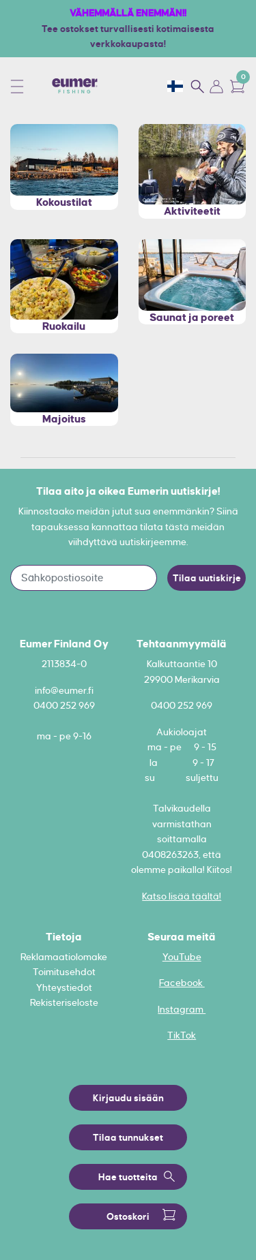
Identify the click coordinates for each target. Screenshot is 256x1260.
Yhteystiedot (64, 987)
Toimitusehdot (64, 971)
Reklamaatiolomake (63, 956)
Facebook (182, 982)
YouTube (181, 956)
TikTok (181, 1035)
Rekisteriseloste (64, 1002)
